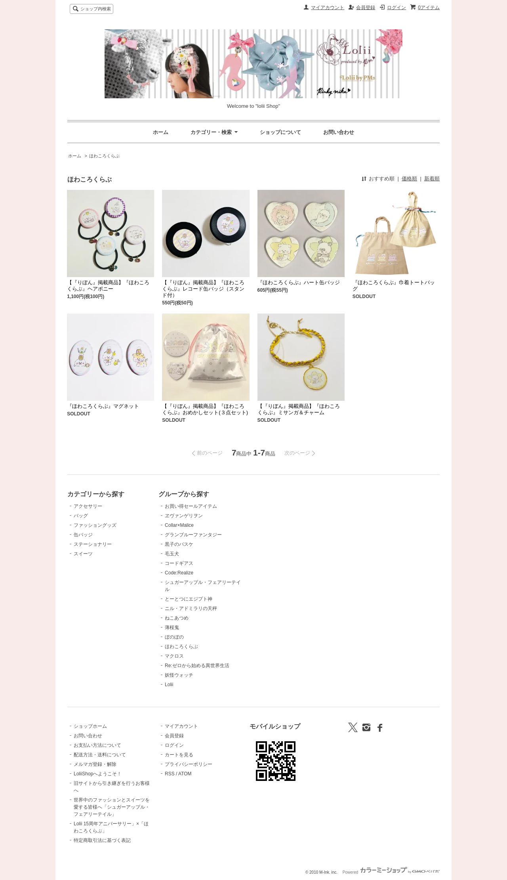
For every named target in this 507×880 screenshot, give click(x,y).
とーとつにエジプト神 (188, 599)
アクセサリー (88, 506)
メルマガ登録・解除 (95, 764)
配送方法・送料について (100, 755)
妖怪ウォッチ (179, 675)
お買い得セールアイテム (191, 506)
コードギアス (179, 563)
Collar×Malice (179, 525)
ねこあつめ (177, 618)
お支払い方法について (97, 745)
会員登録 (365, 7)
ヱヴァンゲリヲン (184, 515)
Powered (391, 872)
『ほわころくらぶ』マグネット (103, 406)
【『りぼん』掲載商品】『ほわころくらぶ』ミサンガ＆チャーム (298, 409)
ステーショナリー (93, 544)
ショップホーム (90, 726)
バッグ (81, 515)
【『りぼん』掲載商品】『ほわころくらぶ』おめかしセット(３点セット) (205, 409)
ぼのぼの (174, 637)
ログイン (396, 7)
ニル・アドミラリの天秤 (191, 608)
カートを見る (179, 755)
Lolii (169, 684)
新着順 (432, 179)
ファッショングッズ (95, 525)
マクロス (174, 656)
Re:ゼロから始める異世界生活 (197, 665)
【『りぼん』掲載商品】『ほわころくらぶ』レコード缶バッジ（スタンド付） (203, 288)
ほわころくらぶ (104, 155)
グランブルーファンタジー (193, 535)
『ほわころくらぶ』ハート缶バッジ (298, 282)
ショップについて (280, 132)
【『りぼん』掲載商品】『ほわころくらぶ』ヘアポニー (108, 285)
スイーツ (83, 554)
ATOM (185, 774)
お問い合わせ (338, 132)
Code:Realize (179, 573)
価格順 (409, 179)
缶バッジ (83, 535)
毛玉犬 (172, 554)
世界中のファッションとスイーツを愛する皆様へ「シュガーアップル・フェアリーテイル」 (112, 807)
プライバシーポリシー (188, 764)
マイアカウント (327, 7)
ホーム (160, 132)
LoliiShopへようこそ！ (98, 774)
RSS (170, 774)
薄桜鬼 (172, 627)
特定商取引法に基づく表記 (102, 840)
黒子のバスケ (179, 544)
